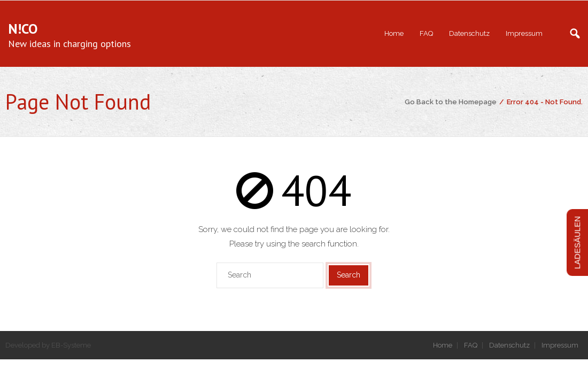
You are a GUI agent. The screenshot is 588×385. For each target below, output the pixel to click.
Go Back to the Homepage (451, 102)
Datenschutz (509, 345)
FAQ (470, 345)
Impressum (559, 345)
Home (442, 345)
